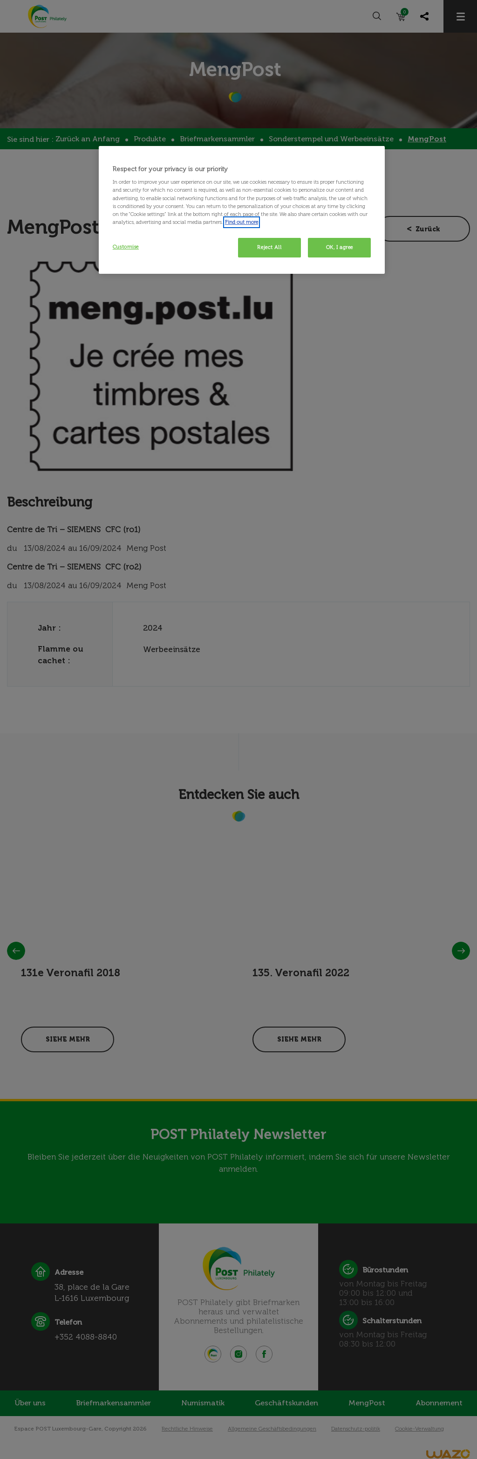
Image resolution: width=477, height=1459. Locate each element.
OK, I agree (339, 247)
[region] (242, 210)
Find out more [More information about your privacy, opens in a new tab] (241, 222)
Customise (126, 246)
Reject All (269, 247)
